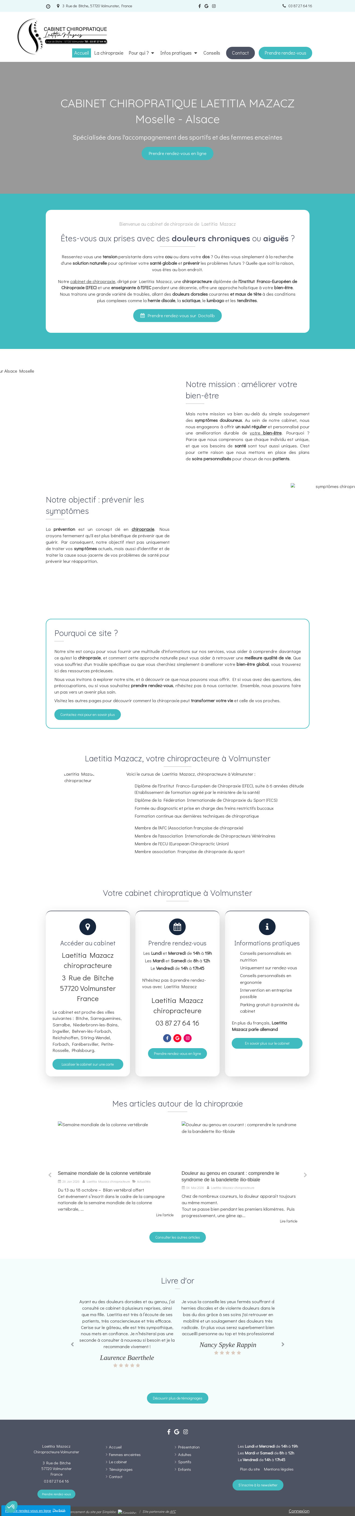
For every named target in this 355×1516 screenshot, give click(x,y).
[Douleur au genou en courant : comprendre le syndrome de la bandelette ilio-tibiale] (239, 1144)
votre (265, 433)
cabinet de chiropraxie (92, 281)
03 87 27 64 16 (177, 1022)
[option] (116, 1169)
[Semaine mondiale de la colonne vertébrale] (116, 1144)
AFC (173, 1511)
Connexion (299, 1511)
